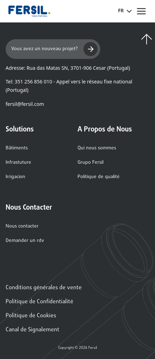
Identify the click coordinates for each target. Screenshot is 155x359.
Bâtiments (17, 148)
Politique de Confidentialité (39, 302)
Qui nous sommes (97, 148)
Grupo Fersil (90, 162)
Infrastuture (18, 162)
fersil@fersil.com (25, 104)
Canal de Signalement (32, 330)
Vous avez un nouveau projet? (54, 49)
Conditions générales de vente (44, 288)
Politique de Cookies (31, 316)
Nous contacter (22, 226)
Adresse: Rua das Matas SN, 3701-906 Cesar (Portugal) (68, 68)
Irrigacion (15, 177)
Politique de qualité (99, 177)
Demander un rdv (25, 240)
